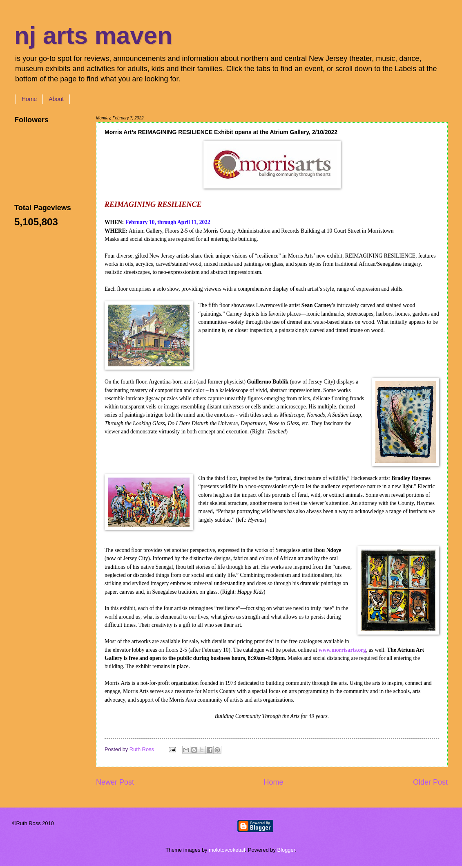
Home (29, 99)
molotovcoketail (227, 850)
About (56, 99)
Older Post (430, 782)
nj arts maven (93, 35)
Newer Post (115, 782)
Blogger (286, 850)
